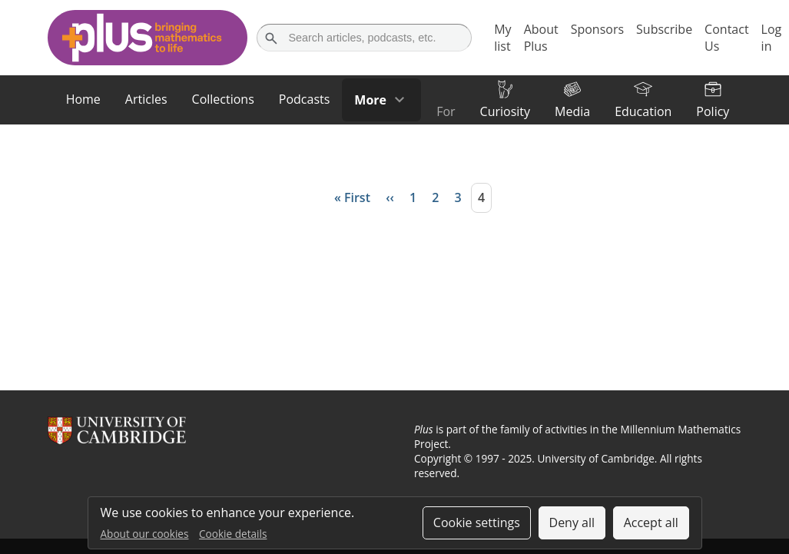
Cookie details (233, 533)
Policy (712, 111)
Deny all (572, 522)
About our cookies (145, 533)
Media (572, 111)
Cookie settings (476, 522)
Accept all (651, 522)
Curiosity (505, 111)
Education (643, 111)
